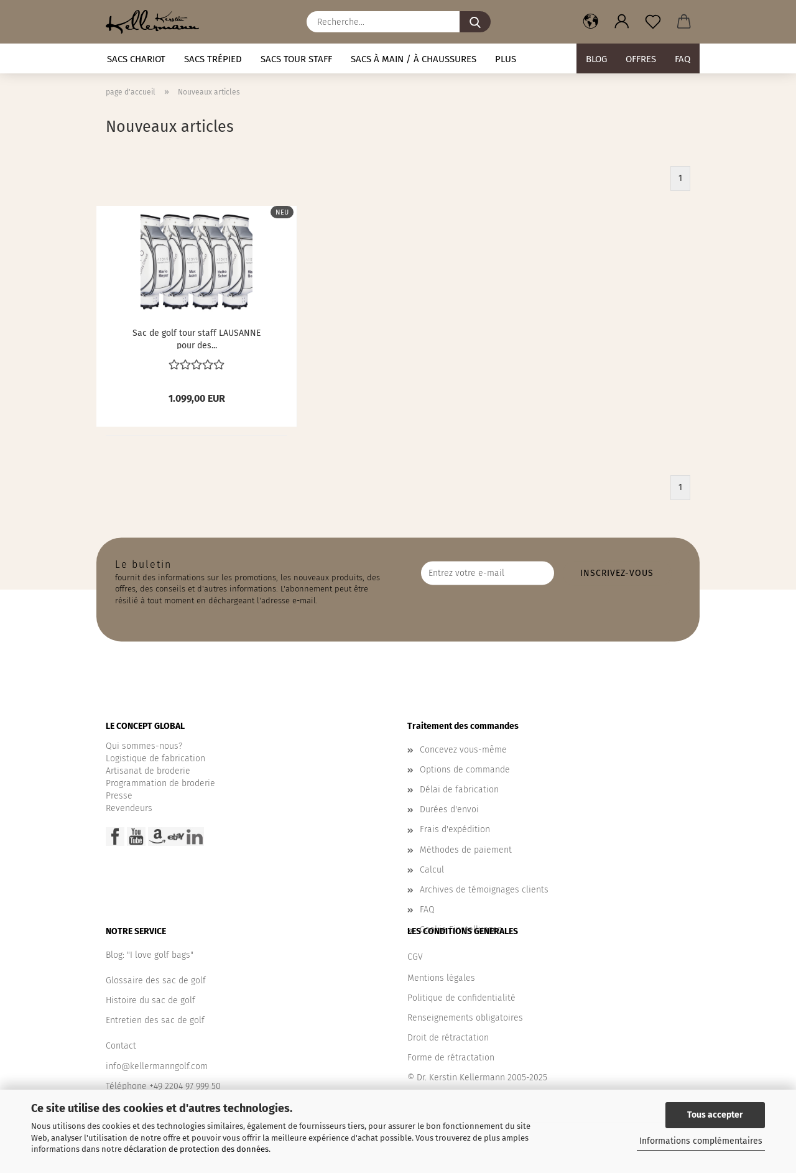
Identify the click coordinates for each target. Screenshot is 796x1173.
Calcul (432, 870)
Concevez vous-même (463, 749)
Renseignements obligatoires (465, 1018)
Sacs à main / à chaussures (413, 59)
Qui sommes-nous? (144, 746)
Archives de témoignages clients (484, 889)
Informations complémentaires (700, 1141)
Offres (641, 59)
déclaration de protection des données (196, 1149)
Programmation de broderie (160, 783)
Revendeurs (129, 808)
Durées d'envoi (449, 809)
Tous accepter (715, 1115)
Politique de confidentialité (461, 998)
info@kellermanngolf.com (157, 1066)
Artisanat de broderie (148, 771)
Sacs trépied (213, 59)
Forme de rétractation (450, 1057)
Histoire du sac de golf (150, 1000)
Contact (121, 1046)
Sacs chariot (136, 59)
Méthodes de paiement (466, 850)
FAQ (682, 59)
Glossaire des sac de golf (156, 980)
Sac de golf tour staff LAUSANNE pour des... (196, 338)
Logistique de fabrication (155, 758)
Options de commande (465, 769)
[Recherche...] (475, 21)
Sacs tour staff (296, 59)
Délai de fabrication (459, 789)
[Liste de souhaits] (653, 22)
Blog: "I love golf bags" (149, 955)
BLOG (596, 59)
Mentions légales (441, 978)
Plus (505, 59)
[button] (590, 22)
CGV (415, 957)
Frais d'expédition (455, 829)
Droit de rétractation (448, 1037)
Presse (119, 795)
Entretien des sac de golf (155, 1020)
